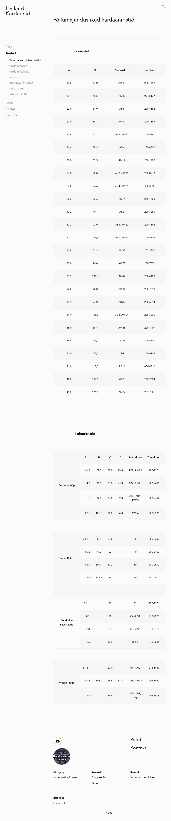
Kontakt (11, 109)
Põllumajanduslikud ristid (25, 60)
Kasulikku (12, 115)
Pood (9, 103)
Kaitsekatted (17, 88)
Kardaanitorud (18, 66)
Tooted (11, 53)
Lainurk (13, 77)
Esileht (11, 47)
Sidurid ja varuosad (21, 83)
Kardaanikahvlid (19, 71)
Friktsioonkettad (19, 94)
